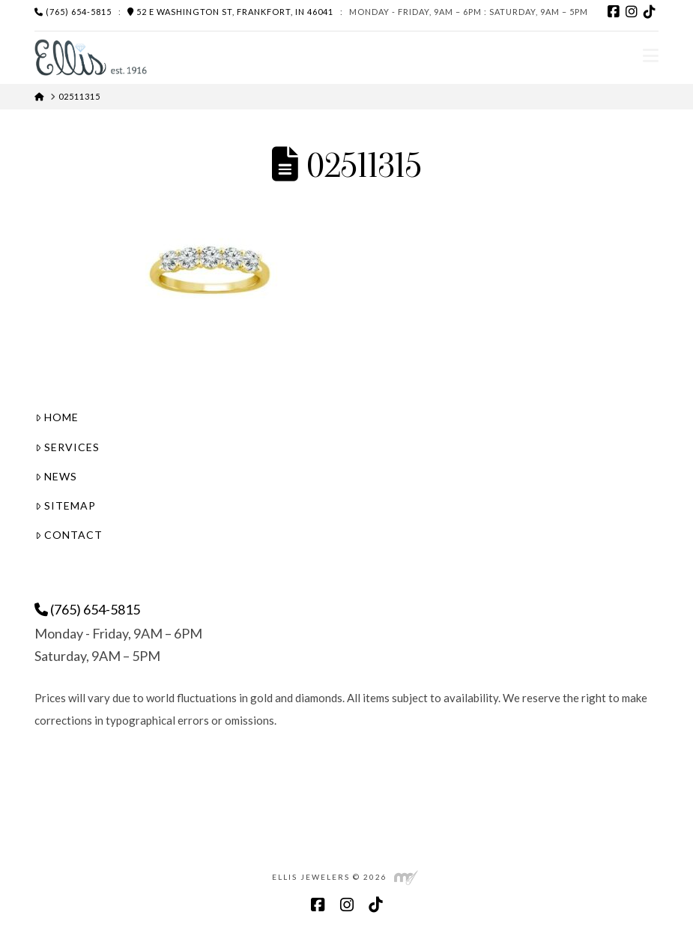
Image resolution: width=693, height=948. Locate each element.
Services (67, 447)
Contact (69, 534)
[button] (651, 55)
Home (57, 417)
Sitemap (65, 505)
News (56, 476)
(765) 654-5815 (73, 11)
